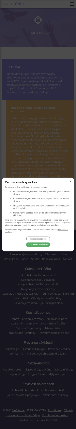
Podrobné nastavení (38, 239)
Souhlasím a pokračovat (37, 245)
